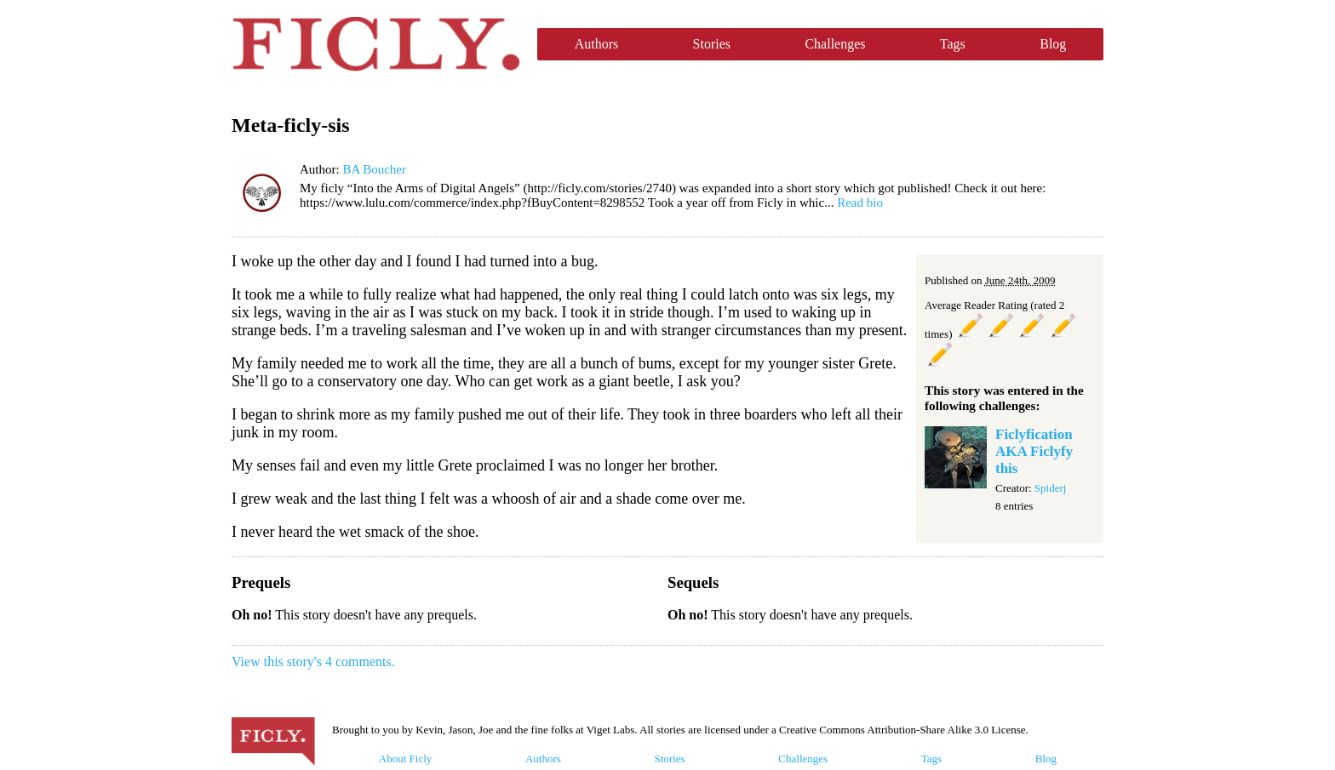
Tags (952, 44)
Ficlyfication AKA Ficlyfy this (1034, 451)
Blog (1053, 44)
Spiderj (1050, 488)
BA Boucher (374, 169)
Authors (597, 44)
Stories (712, 44)
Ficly (376, 44)
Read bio (860, 202)
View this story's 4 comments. (313, 661)
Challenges (835, 44)
